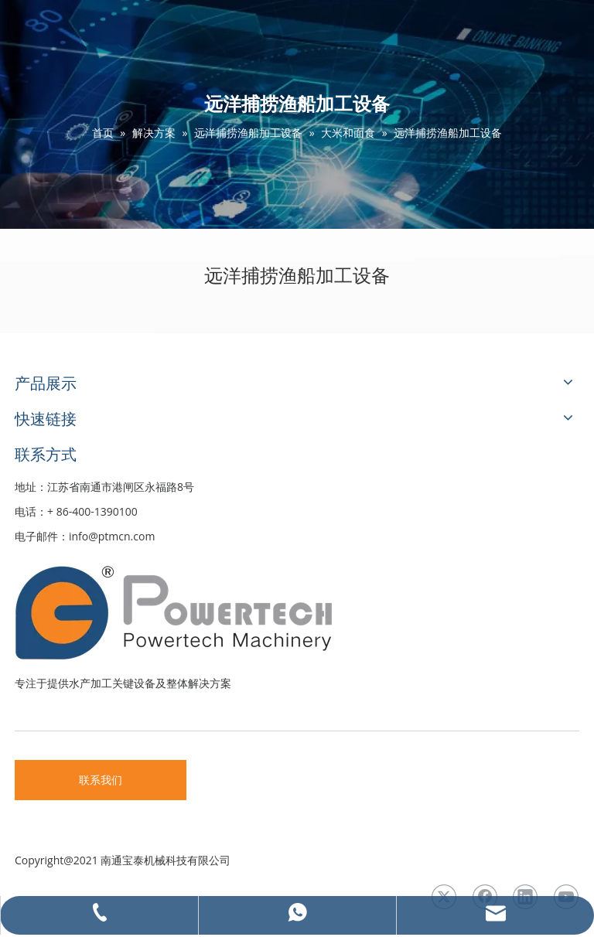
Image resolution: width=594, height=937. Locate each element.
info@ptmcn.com (112, 536)
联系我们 (100, 779)
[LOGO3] (231, 611)
